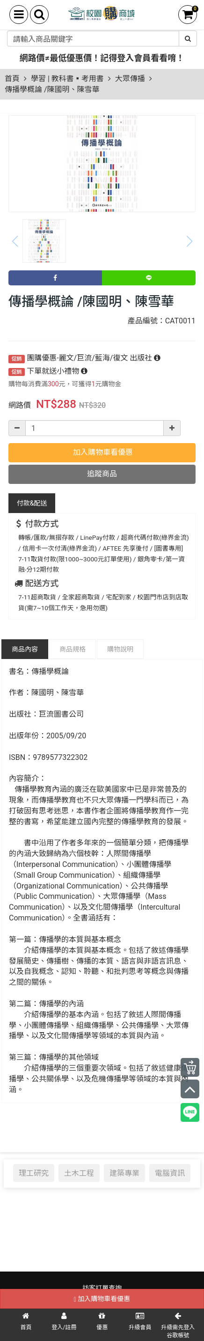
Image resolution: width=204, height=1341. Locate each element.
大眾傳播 (130, 78)
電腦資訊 (170, 1173)
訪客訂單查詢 (102, 1288)
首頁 (12, 78)
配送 (32, 503)
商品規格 (72, 649)
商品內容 (25, 649)
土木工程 (79, 1173)
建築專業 (124, 1173)
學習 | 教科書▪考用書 (67, 78)
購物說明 (120, 649)
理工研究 (34, 1173)
